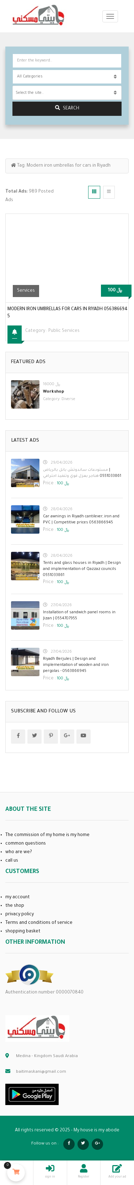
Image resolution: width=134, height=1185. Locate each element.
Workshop (53, 392)
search (67, 108)
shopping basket (23, 931)
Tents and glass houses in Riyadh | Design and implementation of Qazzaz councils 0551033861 (82, 569)
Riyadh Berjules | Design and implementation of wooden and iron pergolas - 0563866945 (76, 665)
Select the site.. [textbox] (30, 93)
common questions (25, 843)
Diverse (68, 399)
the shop (14, 906)
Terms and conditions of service (39, 923)
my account (17, 897)
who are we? (18, 852)
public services (64, 331)
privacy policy (19, 914)
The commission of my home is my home (47, 835)
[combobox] (67, 93)
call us (11, 860)
